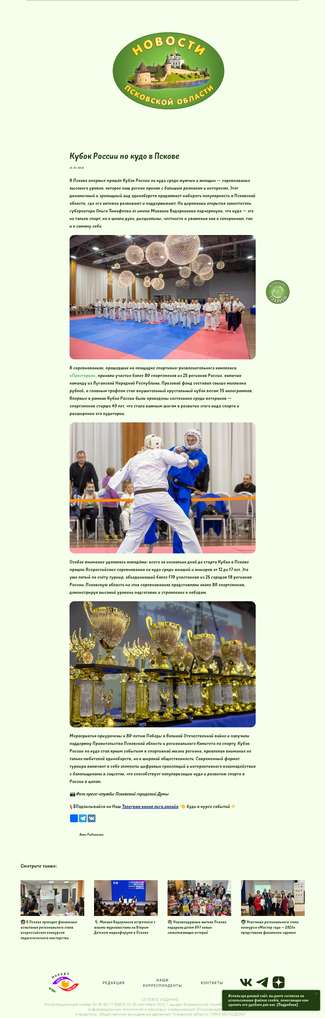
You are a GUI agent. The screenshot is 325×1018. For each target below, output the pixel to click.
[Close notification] (316, 993)
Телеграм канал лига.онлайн (150, 806)
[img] (168, 70)
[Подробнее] (287, 1005)
